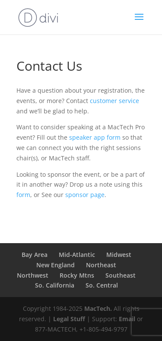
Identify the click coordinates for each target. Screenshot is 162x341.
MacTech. (98, 308)
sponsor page (85, 195)
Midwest (118, 254)
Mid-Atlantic (77, 254)
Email (127, 319)
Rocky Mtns (77, 275)
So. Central (102, 285)
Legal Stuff (69, 319)
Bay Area (35, 254)
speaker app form (95, 137)
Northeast (101, 265)
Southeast (120, 275)
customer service (114, 101)
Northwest (32, 275)
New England (55, 265)
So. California (54, 285)
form (23, 195)
